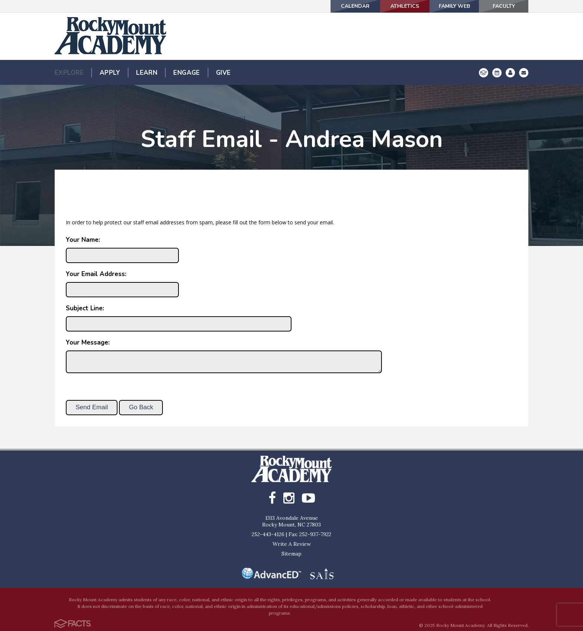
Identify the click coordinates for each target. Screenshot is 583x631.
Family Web (454, 6)
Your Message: (88, 342)
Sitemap (291, 553)
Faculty (504, 6)
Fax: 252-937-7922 (310, 534)
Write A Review (292, 544)
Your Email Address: (96, 274)
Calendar (355, 6)
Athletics (404, 6)
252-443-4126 (268, 534)
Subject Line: (85, 308)
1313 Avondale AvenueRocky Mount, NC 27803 (291, 521)
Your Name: (83, 240)
